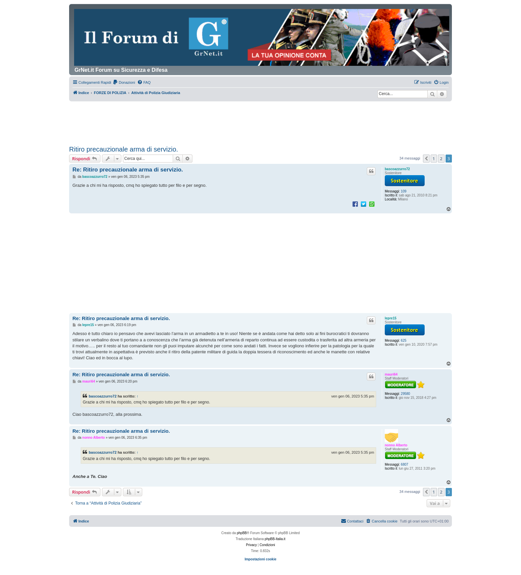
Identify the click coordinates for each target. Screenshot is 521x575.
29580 (405, 394)
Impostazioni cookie (260, 559)
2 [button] (441, 159)
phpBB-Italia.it (275, 539)
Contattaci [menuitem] (352, 520)
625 (403, 340)
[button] (426, 159)
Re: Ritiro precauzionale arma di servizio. (127, 170)
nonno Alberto (396, 445)
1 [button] (434, 159)
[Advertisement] (260, 120)
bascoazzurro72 (397, 169)
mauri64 (391, 374)
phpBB (242, 533)
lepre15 (390, 318)
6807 (404, 464)
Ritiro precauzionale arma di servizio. (123, 149)
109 (403, 191)
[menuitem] (124, 82)
